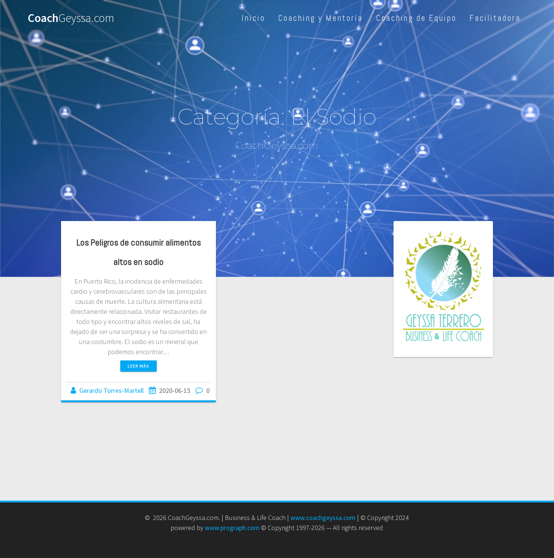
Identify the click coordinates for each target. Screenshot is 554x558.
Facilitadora (494, 18)
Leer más (138, 366)
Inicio (253, 18)
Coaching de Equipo (416, 18)
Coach (71, 18)
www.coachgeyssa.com (323, 517)
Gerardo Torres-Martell (111, 390)
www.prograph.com (232, 527)
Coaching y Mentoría (320, 18)
